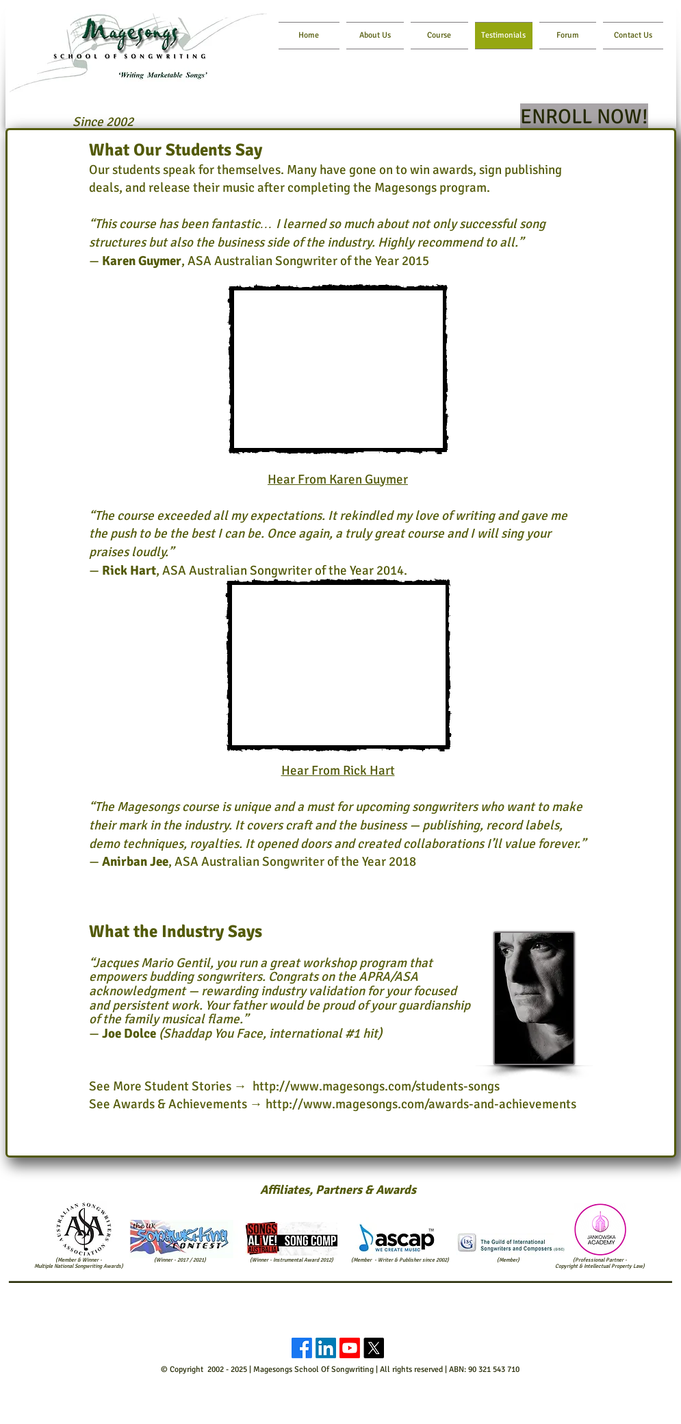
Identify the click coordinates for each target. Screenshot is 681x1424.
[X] (373, 1348)
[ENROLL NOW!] (584, 117)
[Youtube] (349, 1348)
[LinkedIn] (326, 1348)
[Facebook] (302, 1348)
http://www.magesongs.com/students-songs (376, 1086)
